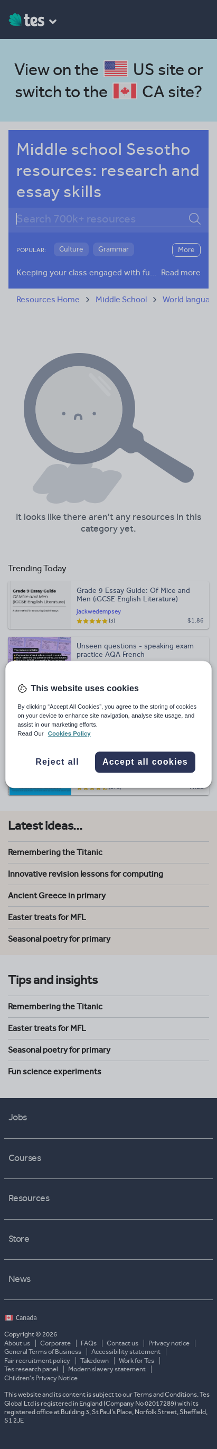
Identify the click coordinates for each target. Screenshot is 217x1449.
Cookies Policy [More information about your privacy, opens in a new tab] (69, 734)
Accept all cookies (145, 762)
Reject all (57, 762)
